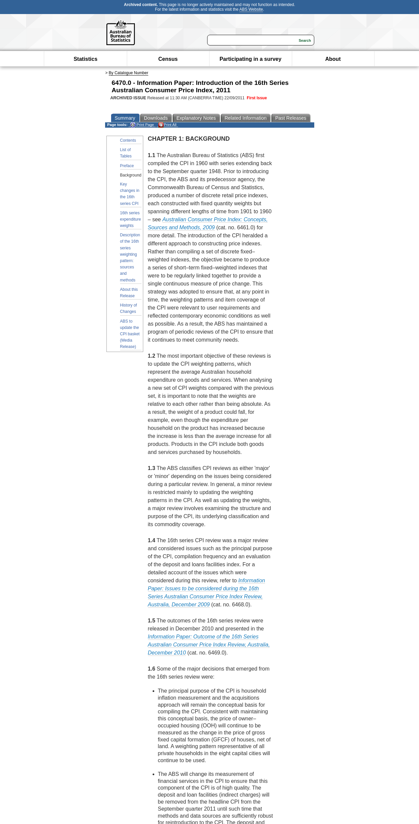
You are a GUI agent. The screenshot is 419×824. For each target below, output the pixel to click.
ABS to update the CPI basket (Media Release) (130, 334)
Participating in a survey (250, 59)
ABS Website (251, 9)
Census (168, 59)
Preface (127, 165)
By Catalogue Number (128, 73)
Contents (128, 140)
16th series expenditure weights (130, 219)
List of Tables (126, 152)
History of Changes (128, 308)
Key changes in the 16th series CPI (130, 194)
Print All (167, 125)
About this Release (129, 292)
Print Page (142, 125)
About (333, 59)
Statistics (85, 59)
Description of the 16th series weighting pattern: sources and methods (130, 257)
